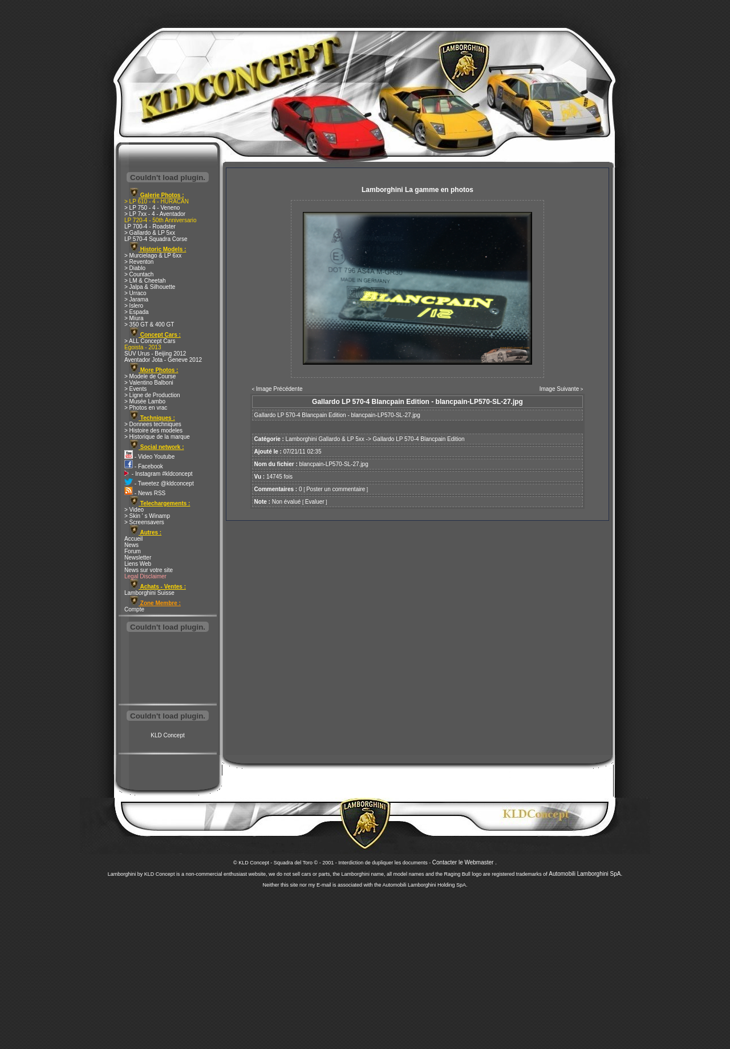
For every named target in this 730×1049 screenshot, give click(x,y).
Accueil (133, 539)
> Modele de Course (150, 376)
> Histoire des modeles (153, 430)
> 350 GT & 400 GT (149, 324)
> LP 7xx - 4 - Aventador (154, 214)
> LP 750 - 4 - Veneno (152, 208)
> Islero (133, 306)
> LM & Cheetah (145, 280)
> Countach (138, 274)
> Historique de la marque (157, 437)
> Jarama (136, 299)
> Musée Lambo (144, 401)
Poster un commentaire (335, 489)
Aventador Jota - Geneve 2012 (163, 360)
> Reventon (138, 262)
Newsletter (137, 557)
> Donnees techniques (152, 424)
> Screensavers (144, 522)
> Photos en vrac (145, 408)
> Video (134, 510)
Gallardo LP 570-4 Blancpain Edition (419, 439)
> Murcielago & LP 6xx (152, 255)
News (131, 545)
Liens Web (137, 564)
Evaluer (315, 502)
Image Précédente (279, 389)
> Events (135, 389)
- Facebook (143, 466)
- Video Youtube (149, 457)
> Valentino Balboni (148, 382)
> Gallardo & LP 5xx (149, 233)
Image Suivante (559, 389)
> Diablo (134, 268)
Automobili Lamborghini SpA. (585, 874)
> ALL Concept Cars (149, 341)
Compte (134, 609)
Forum (132, 551)
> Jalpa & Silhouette (149, 287)
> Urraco (135, 293)
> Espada (136, 312)
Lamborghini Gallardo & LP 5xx (325, 439)
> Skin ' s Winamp (147, 516)
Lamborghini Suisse (149, 593)
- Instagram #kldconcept (158, 474)
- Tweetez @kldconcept (159, 483)
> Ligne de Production (152, 395)
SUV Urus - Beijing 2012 (155, 353)
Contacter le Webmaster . (464, 862)
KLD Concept (167, 735)
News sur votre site (148, 570)
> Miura (134, 318)
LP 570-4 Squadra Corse (155, 239)
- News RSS (144, 493)
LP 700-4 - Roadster (150, 226)
